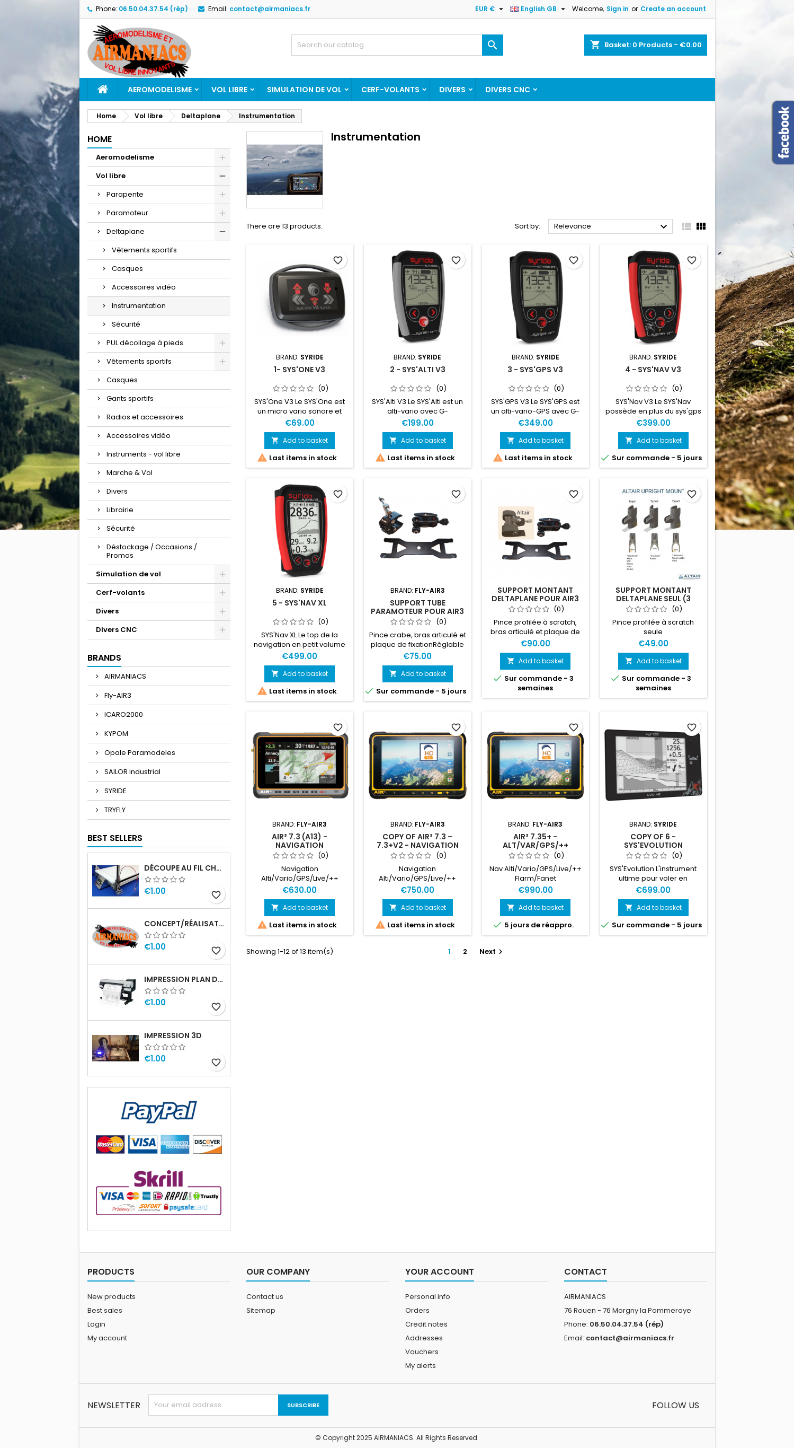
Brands (104, 658)
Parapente (125, 194)
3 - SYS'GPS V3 (535, 369)
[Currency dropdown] (490, 9)
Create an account (673, 8)
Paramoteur (127, 213)
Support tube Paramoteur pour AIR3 (417, 607)
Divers (452, 89)
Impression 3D (173, 1035)
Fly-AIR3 (117, 695)
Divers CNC (507, 89)
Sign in (617, 8)
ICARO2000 (123, 714)
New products (111, 1297)
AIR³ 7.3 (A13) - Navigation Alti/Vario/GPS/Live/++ (299, 845)
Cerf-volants (390, 89)
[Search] (397, 45)
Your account (439, 1272)
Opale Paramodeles (139, 753)
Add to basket (299, 440)
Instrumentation (139, 306)
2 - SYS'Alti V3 (417, 369)
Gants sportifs (130, 398)
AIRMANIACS (124, 676)
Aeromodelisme (160, 89)
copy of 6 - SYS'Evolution (653, 840)
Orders (417, 1310)
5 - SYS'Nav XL (299, 603)
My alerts (420, 1366)
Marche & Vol (129, 473)
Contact (585, 1272)
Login (96, 1324)
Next (492, 951)
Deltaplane (125, 231)
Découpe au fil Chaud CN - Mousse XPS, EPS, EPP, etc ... (185, 868)
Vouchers (422, 1352)
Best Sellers (114, 838)
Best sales (104, 1310)
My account (107, 1338)
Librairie (119, 510)
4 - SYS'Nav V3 (653, 369)
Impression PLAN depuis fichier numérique (185, 979)
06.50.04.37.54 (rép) (153, 8)
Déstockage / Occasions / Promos (151, 551)
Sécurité (126, 324)
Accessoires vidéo (144, 287)
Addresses (424, 1338)
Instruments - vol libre (143, 454)
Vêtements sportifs (144, 250)
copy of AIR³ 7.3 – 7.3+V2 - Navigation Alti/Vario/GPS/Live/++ (417, 845)
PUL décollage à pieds (144, 343)
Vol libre (229, 89)
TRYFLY (114, 810)
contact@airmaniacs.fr (269, 8)
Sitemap (260, 1310)
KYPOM (115, 734)
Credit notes (426, 1324)
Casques (127, 269)
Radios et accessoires (144, 417)
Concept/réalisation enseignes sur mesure (185, 923)
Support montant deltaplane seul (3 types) (653, 598)
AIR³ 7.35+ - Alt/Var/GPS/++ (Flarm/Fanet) (535, 845)
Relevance (612, 227)
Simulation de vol (304, 89)
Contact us (264, 1297)
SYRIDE (115, 791)
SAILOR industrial (131, 772)
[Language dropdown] (539, 9)
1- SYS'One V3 (299, 369)
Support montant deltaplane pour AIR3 (535, 594)
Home (99, 139)
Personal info (427, 1297)
